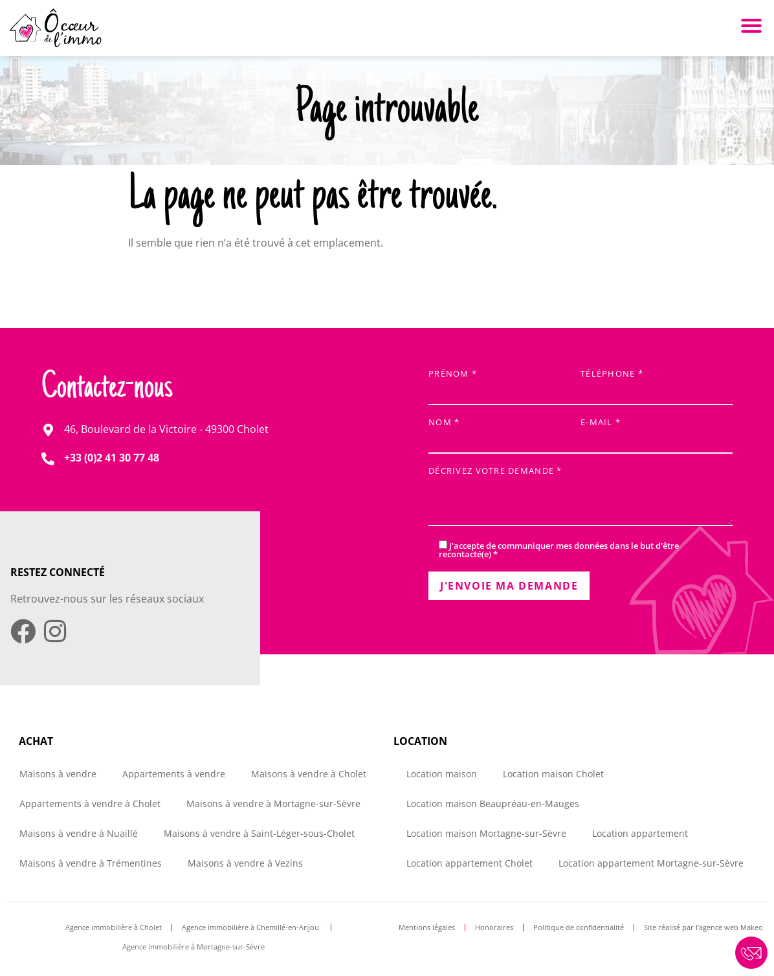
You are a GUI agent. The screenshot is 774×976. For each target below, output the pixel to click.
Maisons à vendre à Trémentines (90, 863)
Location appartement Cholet (469, 863)
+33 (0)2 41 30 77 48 (111, 457)
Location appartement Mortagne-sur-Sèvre (651, 863)
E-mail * (656, 432)
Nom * (504, 432)
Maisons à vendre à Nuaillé (78, 833)
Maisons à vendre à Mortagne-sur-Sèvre (273, 803)
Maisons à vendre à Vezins (245, 863)
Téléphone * (656, 383)
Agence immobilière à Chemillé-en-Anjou (251, 927)
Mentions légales (427, 927)
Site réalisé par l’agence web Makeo (703, 927)
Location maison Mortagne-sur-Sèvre (486, 833)
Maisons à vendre (57, 774)
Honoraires (494, 927)
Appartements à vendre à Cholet (89, 803)
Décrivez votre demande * (580, 497)
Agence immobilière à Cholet (113, 927)
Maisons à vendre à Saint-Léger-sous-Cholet (259, 833)
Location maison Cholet (553, 774)
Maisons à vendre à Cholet (308, 774)
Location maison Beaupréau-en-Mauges (492, 803)
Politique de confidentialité (578, 927)
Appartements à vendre (173, 774)
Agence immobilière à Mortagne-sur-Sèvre (193, 946)
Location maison (441, 774)
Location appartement (640, 833)
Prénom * (504, 383)
